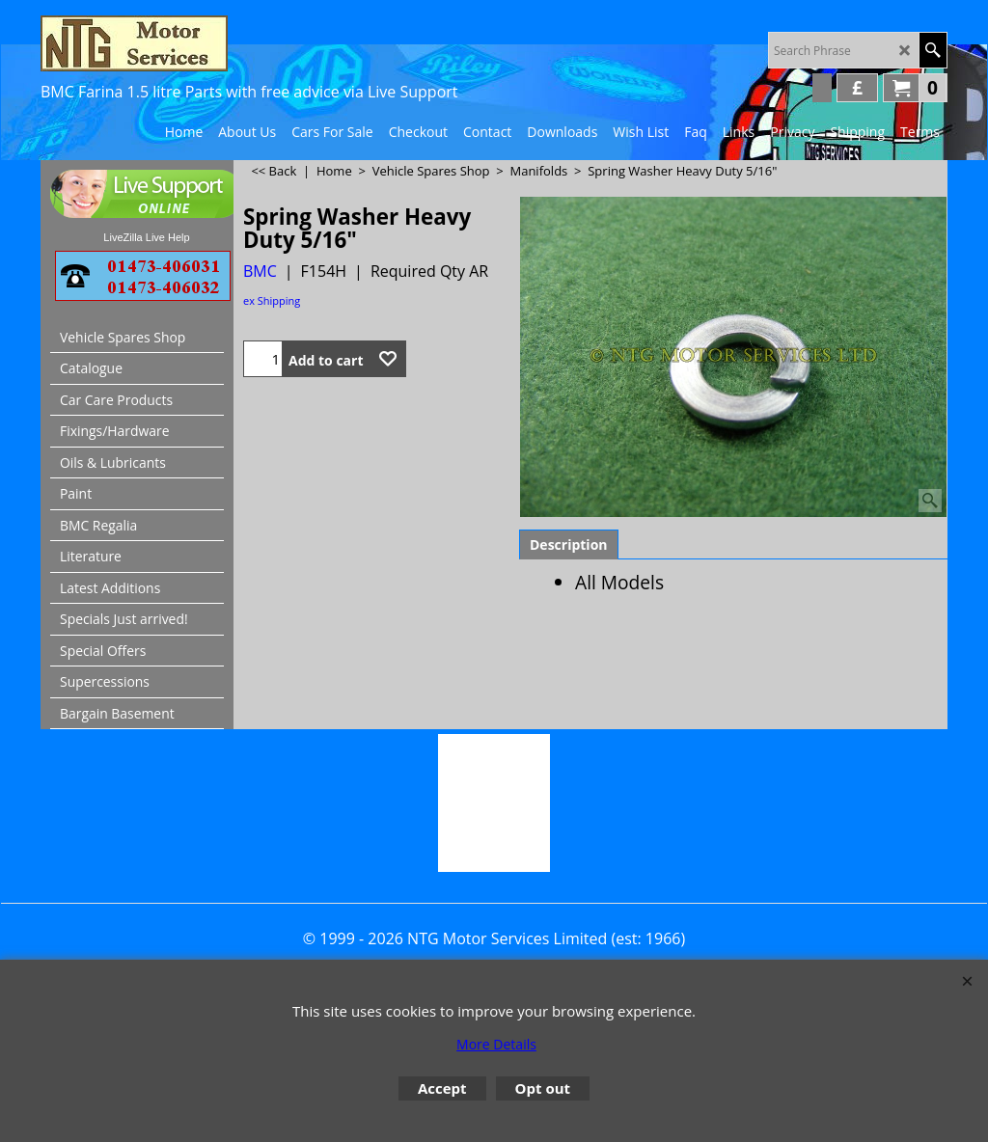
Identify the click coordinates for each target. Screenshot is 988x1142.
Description (569, 544)
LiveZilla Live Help (146, 237)
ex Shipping (271, 300)
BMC (260, 271)
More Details (496, 1044)
